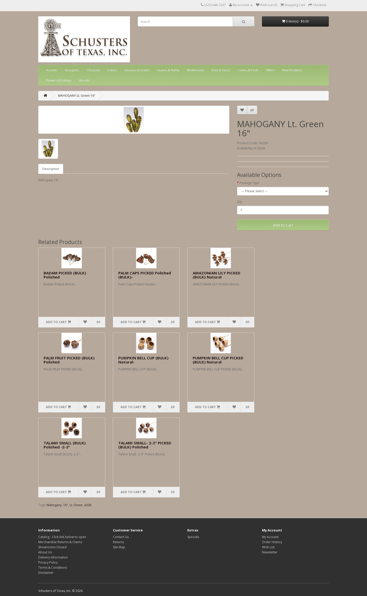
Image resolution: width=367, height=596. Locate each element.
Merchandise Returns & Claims (60, 542)
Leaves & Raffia (168, 70)
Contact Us (121, 537)
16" (65, 505)
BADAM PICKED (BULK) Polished (65, 275)
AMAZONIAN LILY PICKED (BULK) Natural (216, 275)
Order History (272, 542)
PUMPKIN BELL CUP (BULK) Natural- (143, 360)
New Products (292, 70)
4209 (87, 505)
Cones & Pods (248, 70)
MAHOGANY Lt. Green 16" (76, 95)
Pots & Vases (221, 70)
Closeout (93, 70)
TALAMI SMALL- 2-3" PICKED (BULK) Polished (144, 445)
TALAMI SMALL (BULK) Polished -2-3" (65, 445)
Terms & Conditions (52, 567)
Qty (239, 202)
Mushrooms (195, 70)
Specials (193, 537)
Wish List (268, 547)
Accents (51, 70)
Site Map (119, 547)
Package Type (249, 183)
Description (50, 169)
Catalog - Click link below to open (62, 537)
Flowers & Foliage (59, 80)
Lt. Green (76, 505)
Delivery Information (53, 557)
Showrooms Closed (52, 547)
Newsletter (270, 552)
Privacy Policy (48, 562)
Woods (84, 80)
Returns (118, 542)
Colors (112, 70)
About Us (45, 552)
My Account (270, 537)
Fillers (270, 70)
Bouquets (72, 70)
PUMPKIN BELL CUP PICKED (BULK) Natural (218, 360)
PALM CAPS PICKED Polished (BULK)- (144, 275)
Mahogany (54, 505)
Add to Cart (283, 224)
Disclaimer (46, 572)
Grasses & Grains (137, 70)
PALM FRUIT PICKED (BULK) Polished (69, 360)
